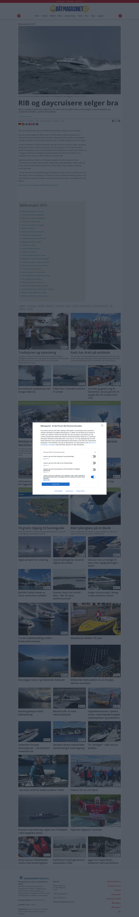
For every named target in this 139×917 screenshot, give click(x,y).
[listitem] (69, 452)
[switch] (93, 456)
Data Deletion (59, 491)
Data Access (69, 491)
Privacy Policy (80, 491)
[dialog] (70, 458)
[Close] (103, 426)
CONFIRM (55, 484)
